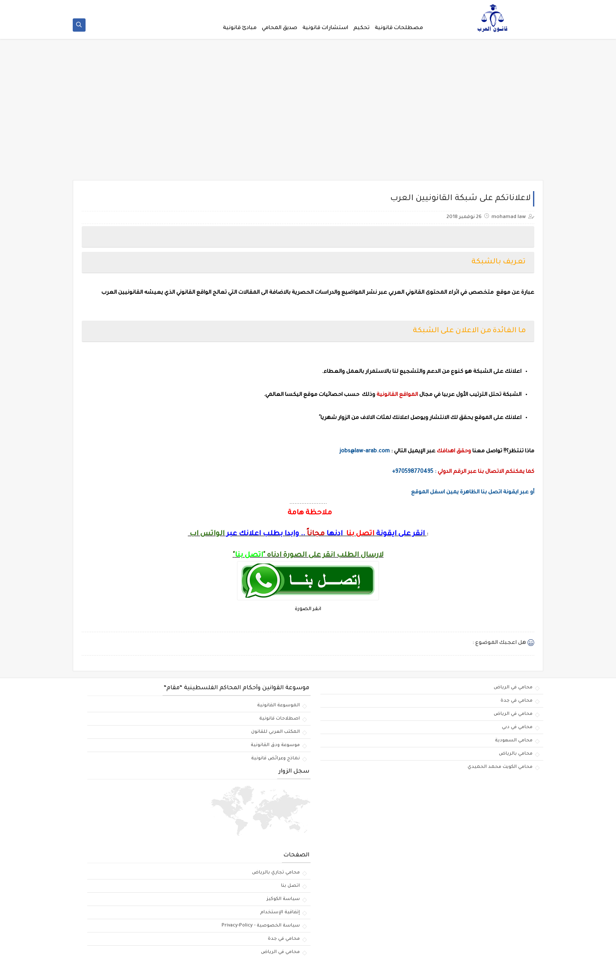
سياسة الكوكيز (148, 6)
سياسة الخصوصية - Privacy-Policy (255, 6)
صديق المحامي (279, 28)
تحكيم (361, 28)
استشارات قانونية (325, 28)
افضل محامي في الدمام (184, 924)
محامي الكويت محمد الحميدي (500, 769)
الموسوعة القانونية (350, 708)
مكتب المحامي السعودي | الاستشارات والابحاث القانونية (414, 944)
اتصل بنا (116, 6)
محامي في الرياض (513, 690)
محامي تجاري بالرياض (186, 791)
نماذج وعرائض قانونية (347, 761)
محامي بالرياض (516, 756)
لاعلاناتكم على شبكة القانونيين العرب (341, 6)
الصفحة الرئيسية (407, 6)
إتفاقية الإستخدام (190, 6)
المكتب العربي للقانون (347, 734)
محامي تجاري (196, 911)
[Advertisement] (308, 116)
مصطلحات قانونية (399, 28)
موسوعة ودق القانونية (346, 747)
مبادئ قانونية (240, 28)
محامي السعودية (514, 743)
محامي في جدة (516, 703)
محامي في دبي (517, 729)
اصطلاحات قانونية (351, 721)
